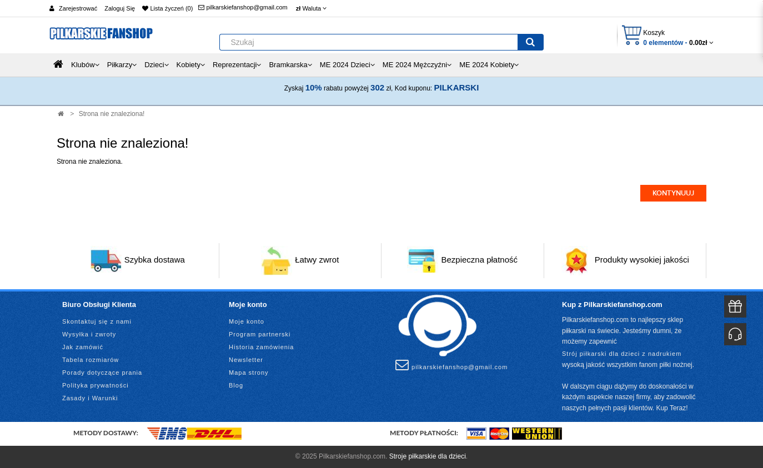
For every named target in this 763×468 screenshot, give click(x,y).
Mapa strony (249, 372)
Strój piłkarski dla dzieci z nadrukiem (621, 353)
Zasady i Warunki (90, 398)
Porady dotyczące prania (102, 372)
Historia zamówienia (261, 347)
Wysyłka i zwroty (89, 334)
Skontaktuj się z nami (97, 321)
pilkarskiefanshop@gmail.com (242, 7)
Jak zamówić (82, 347)
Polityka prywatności (95, 385)
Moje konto (246, 321)
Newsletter (246, 359)
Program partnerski (260, 334)
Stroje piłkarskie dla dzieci (427, 456)
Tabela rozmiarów (90, 359)
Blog (236, 385)
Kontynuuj (673, 193)
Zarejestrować (78, 8)
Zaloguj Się (119, 8)
